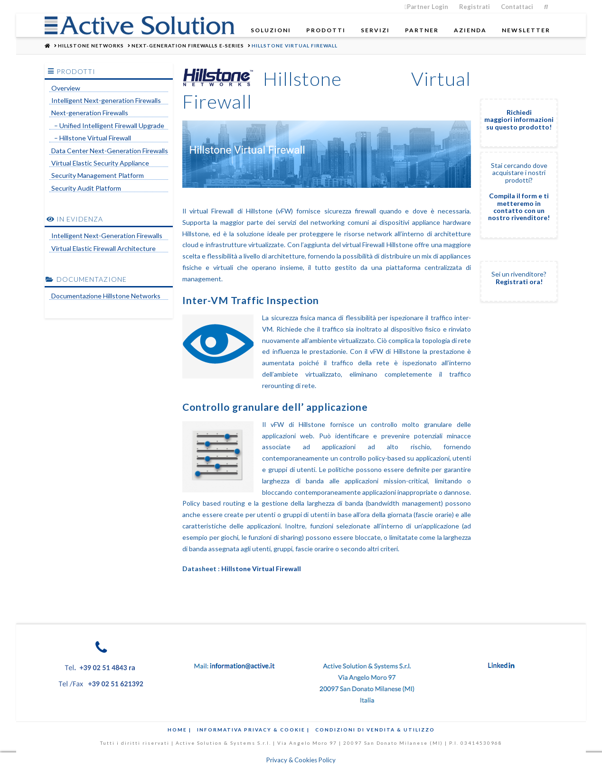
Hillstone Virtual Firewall (261, 568)
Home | (179, 729)
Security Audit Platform (86, 188)
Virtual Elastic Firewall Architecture (103, 248)
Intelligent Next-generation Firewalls (106, 100)
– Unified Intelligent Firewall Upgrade (107, 126)
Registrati (474, 6)
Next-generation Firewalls (89, 113)
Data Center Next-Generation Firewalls (109, 151)
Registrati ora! (519, 282)
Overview (65, 88)
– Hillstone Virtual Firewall (91, 138)
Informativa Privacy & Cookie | (253, 729)
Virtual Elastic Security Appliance (100, 163)
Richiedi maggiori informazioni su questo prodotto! (519, 119)
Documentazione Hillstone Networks (105, 296)
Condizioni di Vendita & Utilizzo (375, 729)
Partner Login (426, 6)
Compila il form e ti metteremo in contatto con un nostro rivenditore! (519, 207)
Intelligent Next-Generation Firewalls (106, 236)
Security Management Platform (97, 175)
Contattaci (517, 6)
